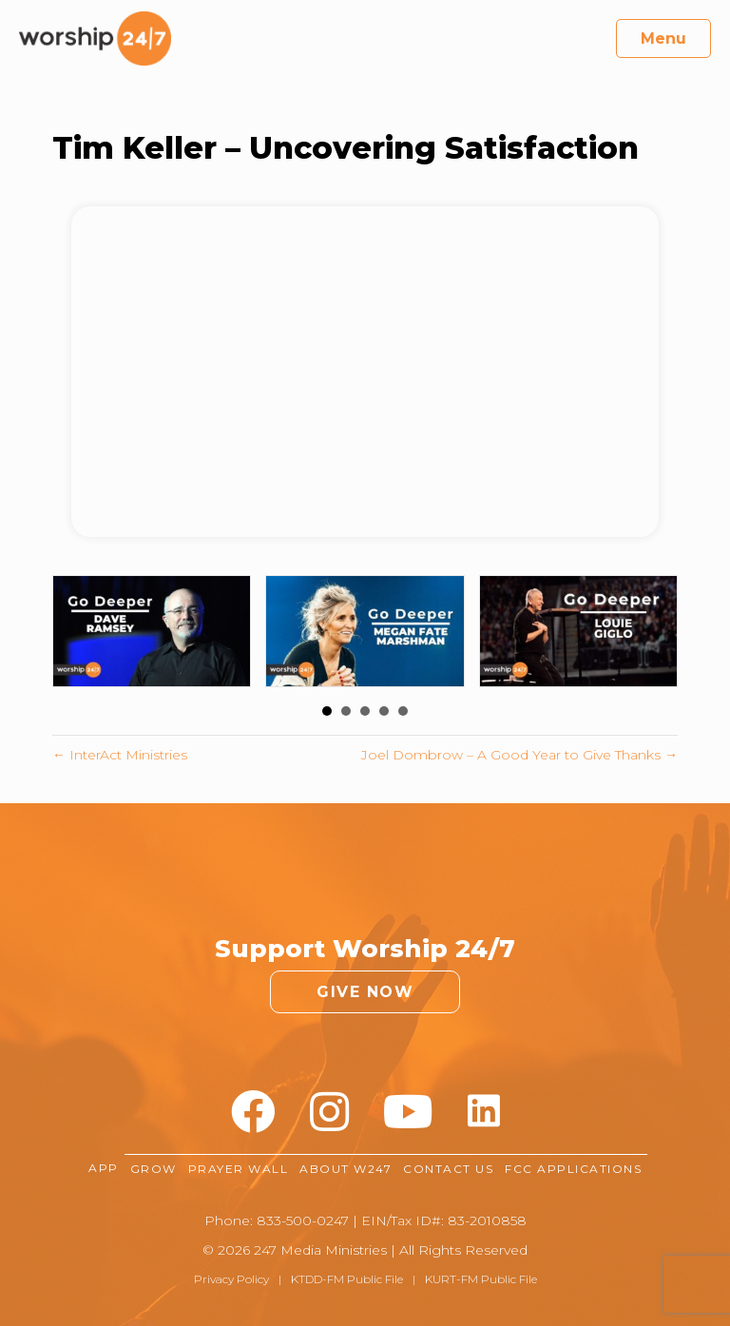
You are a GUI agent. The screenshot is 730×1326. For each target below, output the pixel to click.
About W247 (345, 1169)
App (103, 1169)
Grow (153, 1169)
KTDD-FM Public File (347, 1279)
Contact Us (448, 1169)
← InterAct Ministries (119, 754)
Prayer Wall (238, 1169)
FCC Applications (573, 1169)
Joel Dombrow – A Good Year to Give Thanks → (519, 754)
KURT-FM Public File (481, 1279)
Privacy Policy (231, 1279)
